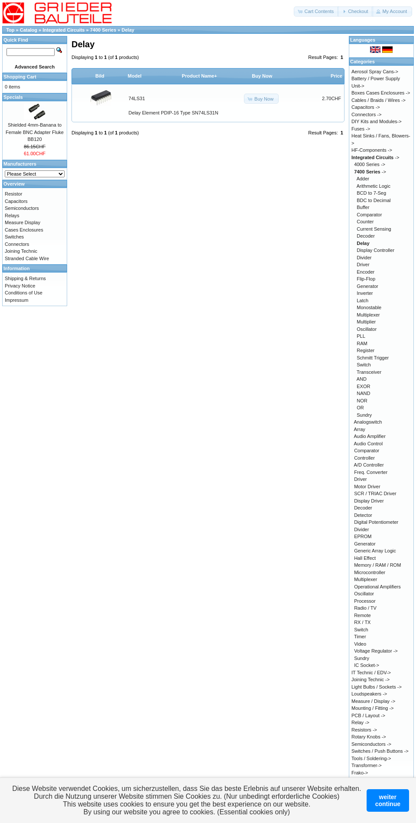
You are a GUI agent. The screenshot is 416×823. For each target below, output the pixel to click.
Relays (12, 215)
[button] (316, 11)
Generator (367, 286)
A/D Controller (369, 464)
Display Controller (375, 250)
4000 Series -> (369, 164)
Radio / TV (365, 608)
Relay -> (360, 722)
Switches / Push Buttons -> (380, 751)
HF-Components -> (371, 150)
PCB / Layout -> (368, 715)
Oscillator (367, 329)
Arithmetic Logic (373, 186)
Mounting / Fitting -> (372, 708)
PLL (361, 336)
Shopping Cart (19, 76)
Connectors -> (366, 114)
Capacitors (16, 201)
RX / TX (362, 622)
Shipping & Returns (25, 278)
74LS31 (137, 98)
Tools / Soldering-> (371, 758)
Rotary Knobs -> (368, 736)
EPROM (362, 536)
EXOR (363, 386)
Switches (14, 236)
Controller (364, 457)
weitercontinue (387, 800)
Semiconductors (22, 208)
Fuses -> (360, 128)
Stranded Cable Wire (27, 258)
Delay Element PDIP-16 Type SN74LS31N (173, 112)
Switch (363, 364)
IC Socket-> (366, 665)
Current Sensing (374, 229)
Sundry (364, 415)
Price (336, 75)
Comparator (369, 214)
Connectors (17, 244)
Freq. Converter (370, 472)
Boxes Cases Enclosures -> (380, 92)
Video (360, 644)
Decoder (366, 235)
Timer (360, 636)
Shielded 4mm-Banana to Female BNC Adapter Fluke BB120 (35, 132)
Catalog (28, 30)
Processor (365, 601)
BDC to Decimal (373, 200)
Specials (13, 97)
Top (10, 30)
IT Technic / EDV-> (371, 672)
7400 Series (104, 30)
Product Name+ (199, 75)
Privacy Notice (20, 285)
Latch (362, 300)
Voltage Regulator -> (376, 650)
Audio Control (368, 443)
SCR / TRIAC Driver (375, 493)
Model (135, 75)
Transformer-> (366, 765)
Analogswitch (368, 422)
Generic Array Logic (375, 550)
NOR (362, 400)
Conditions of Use (23, 292)
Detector (363, 515)
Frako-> (359, 772)
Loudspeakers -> (369, 693)
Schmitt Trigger (373, 357)
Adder (363, 178)
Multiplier (366, 321)
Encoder (365, 271)
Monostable (369, 307)
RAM (362, 343)
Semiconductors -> (371, 744)
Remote (362, 615)
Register (365, 350)
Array (359, 429)
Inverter (365, 293)
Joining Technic (21, 251)
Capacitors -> (365, 107)
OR (360, 407)
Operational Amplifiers (377, 586)
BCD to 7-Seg (371, 193)
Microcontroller (369, 572)
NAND (363, 393)
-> (375, 157)
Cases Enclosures (24, 229)
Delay (128, 30)
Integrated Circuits (64, 30)
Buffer (363, 207)
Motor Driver (367, 486)
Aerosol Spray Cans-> (374, 71)
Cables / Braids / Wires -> (378, 100)
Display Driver (369, 500)
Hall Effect (365, 558)
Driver (363, 264)
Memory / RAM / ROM (377, 565)
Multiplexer (368, 314)
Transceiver (369, 372)
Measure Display (22, 222)
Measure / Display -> (373, 701)
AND (362, 379)
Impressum (16, 300)
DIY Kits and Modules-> (376, 121)
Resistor (13, 193)
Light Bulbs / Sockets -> (376, 686)
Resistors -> (364, 729)
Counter (365, 221)
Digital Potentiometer (376, 522)
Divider (364, 257)
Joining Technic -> (370, 679)
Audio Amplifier (370, 436)
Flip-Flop (366, 278)
